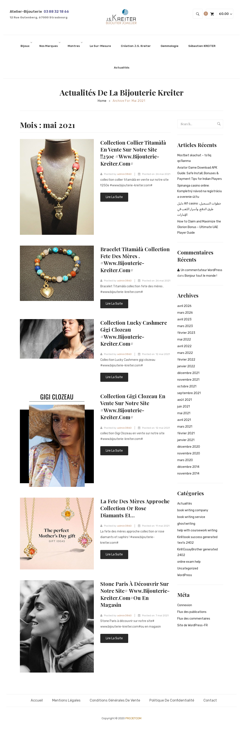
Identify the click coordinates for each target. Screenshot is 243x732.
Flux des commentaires (193, 618)
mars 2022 (185, 353)
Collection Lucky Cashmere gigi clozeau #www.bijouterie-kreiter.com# (134, 333)
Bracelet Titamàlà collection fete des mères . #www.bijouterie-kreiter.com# (135, 259)
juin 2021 (183, 406)
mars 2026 (185, 313)
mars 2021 (184, 426)
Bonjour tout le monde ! (201, 276)
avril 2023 (184, 319)
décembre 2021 (188, 373)
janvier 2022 (186, 366)
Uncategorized (187, 568)
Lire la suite (114, 197)
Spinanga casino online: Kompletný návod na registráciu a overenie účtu (199, 191)
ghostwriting (186, 524)
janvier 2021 (185, 440)
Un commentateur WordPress (201, 270)
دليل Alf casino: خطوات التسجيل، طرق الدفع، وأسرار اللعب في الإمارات (199, 209)
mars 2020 (185, 460)
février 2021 (186, 433)
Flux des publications (191, 612)
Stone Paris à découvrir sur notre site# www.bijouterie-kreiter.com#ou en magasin (135, 594)
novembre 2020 (188, 453)
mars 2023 (185, 326)
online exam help (189, 562)
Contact (210, 700)
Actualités (184, 503)
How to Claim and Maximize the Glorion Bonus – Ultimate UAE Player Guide (199, 227)
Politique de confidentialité (171, 700)
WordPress (184, 575)
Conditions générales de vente (115, 700)
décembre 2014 (188, 467)
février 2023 (186, 333)
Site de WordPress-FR (192, 625)
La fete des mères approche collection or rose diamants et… (135, 508)
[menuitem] (26, 46)
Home (102, 101)
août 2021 (184, 400)
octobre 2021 (186, 386)
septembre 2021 (189, 393)
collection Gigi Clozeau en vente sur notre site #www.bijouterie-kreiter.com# (133, 406)
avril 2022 (184, 346)
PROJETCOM (133, 718)
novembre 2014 (188, 473)
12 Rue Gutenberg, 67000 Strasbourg (38, 17)
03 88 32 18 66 (56, 12)
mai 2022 (184, 339)
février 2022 (186, 359)
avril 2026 (184, 306)
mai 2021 (183, 413)
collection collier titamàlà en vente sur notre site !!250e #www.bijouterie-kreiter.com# (133, 153)
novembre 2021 (188, 380)
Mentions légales (66, 700)
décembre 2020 (188, 447)
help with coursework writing (197, 530)
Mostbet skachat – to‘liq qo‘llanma (194, 158)
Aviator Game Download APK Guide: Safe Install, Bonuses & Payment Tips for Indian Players (199, 173)
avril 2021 (184, 420)
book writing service (191, 517)
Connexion (184, 605)
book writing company (192, 510)
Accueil (37, 700)
